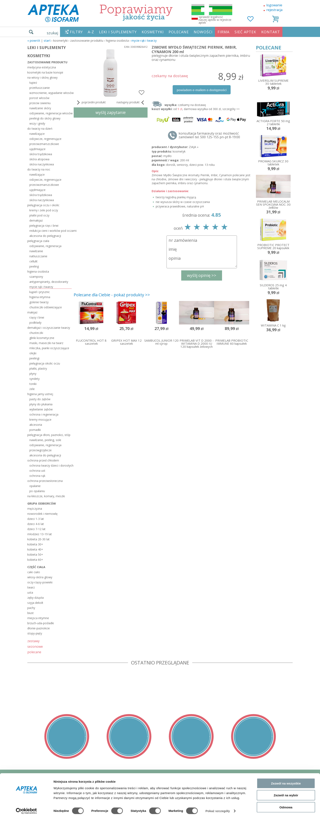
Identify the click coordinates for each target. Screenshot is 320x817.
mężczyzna (34, 508)
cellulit (33, 261)
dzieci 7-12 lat (36, 529)
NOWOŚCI (203, 31)
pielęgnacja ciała (38, 241)
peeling (34, 266)
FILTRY (76, 31)
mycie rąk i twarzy (144, 40)
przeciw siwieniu (40, 103)
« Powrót (33, 40)
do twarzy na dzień (39, 128)
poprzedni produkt (91, 102)
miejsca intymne (38, 618)
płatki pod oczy (39, 215)
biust (30, 613)
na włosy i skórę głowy (42, 77)
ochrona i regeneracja (43, 414)
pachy (31, 608)
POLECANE (179, 31)
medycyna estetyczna (41, 67)
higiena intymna (39, 297)
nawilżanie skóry (40, 108)
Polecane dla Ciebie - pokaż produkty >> (112, 295)
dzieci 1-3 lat (35, 519)
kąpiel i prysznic (39, 292)
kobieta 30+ (35, 544)
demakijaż (36, 220)
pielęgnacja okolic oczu (44, 363)
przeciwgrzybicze (40, 450)
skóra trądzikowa (40, 154)
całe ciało (33, 572)
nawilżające (37, 134)
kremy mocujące (40, 419)
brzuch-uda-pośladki (40, 623)
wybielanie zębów (41, 409)
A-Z (91, 31)
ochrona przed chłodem (43, 460)
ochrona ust (37, 471)
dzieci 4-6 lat (35, 524)
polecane (34, 652)
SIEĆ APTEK (245, 31)
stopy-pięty (34, 633)
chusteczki (36, 333)
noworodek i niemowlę (42, 514)
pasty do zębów (39, 399)
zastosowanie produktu (47, 62)
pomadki (35, 430)
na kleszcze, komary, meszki (46, 496)
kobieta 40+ (35, 549)
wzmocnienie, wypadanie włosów (50, 93)
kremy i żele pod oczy (43, 210)
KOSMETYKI (153, 31)
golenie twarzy (39, 302)
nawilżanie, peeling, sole (45, 440)
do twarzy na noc (38, 169)
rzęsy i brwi (36, 317)
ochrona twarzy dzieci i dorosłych (50, 465)
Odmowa (285, 805)
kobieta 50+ (35, 554)
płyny (32, 374)
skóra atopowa (39, 159)
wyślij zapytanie (111, 112)
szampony (36, 277)
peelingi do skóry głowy (44, 118)
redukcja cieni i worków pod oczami (50, 231)
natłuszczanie (38, 256)
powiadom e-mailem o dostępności (202, 90)
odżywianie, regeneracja (45, 246)
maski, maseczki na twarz (46, 343)
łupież (33, 83)
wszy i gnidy (37, 123)
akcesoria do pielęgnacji (45, 236)
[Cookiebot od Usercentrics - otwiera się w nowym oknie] (26, 809)
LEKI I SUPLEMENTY (118, 31)
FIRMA (223, 31)
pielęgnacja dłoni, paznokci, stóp (48, 435)
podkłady (35, 322)
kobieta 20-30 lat (38, 539)
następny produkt (131, 102)
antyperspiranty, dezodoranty (48, 282)
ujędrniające (37, 149)
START (47, 40)
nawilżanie (36, 251)
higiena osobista (38, 271)
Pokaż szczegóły (218, 809)
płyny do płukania (40, 404)
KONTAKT (270, 31)
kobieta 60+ (35, 560)
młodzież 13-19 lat (39, 534)
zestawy (33, 641)
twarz (31, 587)
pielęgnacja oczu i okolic (43, 205)
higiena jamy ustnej (40, 394)
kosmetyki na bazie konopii (45, 72)
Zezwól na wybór (286, 793)
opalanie (35, 486)
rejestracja (274, 10)
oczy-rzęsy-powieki (39, 582)
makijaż (32, 312)
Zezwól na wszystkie (286, 781)
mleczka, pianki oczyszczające (49, 348)
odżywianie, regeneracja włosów (50, 113)
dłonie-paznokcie (38, 628)
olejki (32, 353)
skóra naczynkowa (41, 164)
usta (30, 592)
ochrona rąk (37, 476)
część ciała (36, 567)
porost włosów (39, 98)
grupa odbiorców (41, 503)
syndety (34, 379)
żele (32, 389)
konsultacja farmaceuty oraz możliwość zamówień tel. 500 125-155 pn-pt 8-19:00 (209, 135)
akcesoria (35, 425)
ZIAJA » (193, 147)
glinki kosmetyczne (41, 338)
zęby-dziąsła (35, 598)
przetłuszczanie (39, 88)
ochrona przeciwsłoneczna (45, 481)
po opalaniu (37, 491)
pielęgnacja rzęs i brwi (43, 225)
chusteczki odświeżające (45, 307)
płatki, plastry (38, 368)
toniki (33, 384)
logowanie (274, 5)
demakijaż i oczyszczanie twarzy (48, 328)
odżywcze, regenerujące (45, 139)
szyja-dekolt (35, 603)
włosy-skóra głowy (39, 577)
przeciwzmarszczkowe (44, 144)
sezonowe (35, 646)
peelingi (34, 358)
